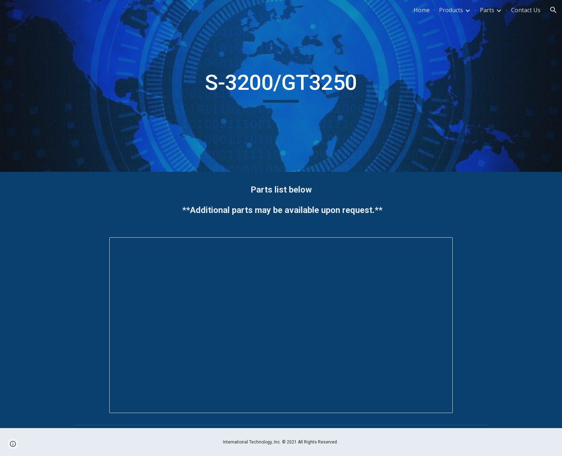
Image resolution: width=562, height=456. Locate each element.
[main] (281, 86)
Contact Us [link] (525, 10)
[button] (553, 10)
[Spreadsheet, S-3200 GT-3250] (280, 325)
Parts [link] (487, 10)
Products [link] (451, 10)
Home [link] (422, 10)
